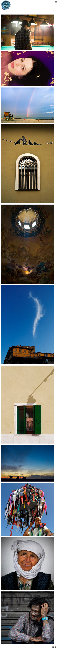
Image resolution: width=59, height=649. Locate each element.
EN (56, 11)
